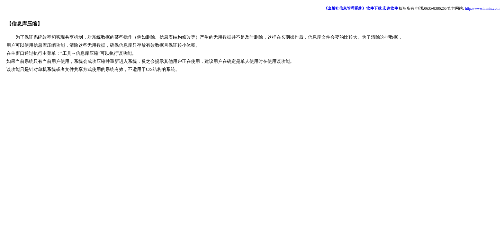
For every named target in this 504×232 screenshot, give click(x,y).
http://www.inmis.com (482, 8)
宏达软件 (390, 8)
